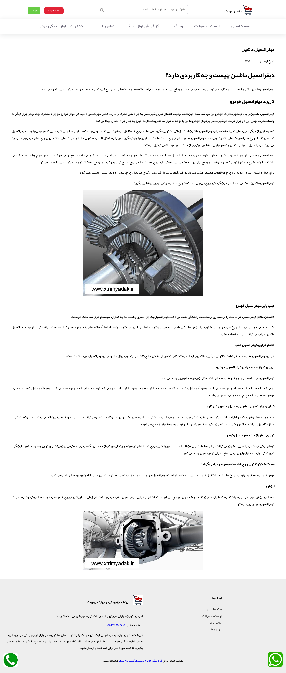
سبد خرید (54, 10)
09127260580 (116, 625)
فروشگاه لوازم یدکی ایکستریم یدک (140, 660)
